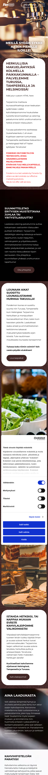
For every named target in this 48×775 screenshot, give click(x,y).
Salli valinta (24, 532)
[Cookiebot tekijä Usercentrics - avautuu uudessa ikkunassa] (34, 438)
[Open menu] (43, 5)
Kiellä (23, 539)
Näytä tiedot (34, 517)
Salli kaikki (24, 524)
